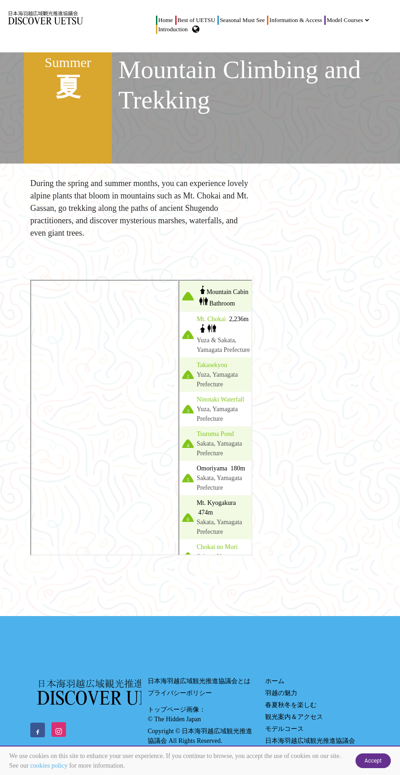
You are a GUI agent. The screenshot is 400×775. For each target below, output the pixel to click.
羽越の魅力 (281, 693)
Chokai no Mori (217, 546)
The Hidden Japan (177, 719)
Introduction (173, 29)
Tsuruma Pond (215, 433)
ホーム (274, 681)
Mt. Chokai (212, 319)
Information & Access (295, 20)
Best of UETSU (196, 20)
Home (165, 20)
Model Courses (346, 20)
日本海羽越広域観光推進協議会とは (199, 681)
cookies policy (48, 765)
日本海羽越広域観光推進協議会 (310, 740)
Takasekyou (212, 365)
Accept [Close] (373, 761)
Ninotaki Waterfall (220, 399)
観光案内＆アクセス (294, 716)
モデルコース (284, 728)
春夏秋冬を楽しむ (291, 704)
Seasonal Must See (242, 20)
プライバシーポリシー (180, 693)
